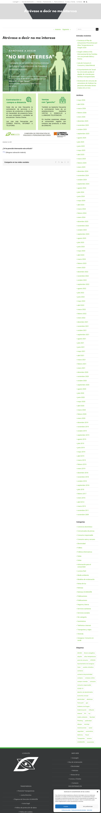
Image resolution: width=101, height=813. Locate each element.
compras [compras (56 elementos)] (80, 678)
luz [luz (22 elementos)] (89, 713)
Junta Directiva (26, 795)
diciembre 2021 (82, 322)
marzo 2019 (81, 460)
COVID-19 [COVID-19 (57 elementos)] (80, 688)
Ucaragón (75, 758)
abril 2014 (80, 502)
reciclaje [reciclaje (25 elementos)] (86, 724)
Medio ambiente (83, 575)
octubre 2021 (82, 330)
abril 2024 (80, 205)
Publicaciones (82, 596)
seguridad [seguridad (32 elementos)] (80, 731)
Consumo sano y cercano (86, 539)
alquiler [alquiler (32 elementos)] (79, 656)
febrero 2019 (81, 464)
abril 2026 (80, 104)
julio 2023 (80, 242)
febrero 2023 (81, 263)
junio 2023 (81, 247)
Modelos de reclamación (86, 579)
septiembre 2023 (83, 234)
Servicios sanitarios (84, 609)
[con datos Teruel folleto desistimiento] (37, 91)
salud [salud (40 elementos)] (90, 728)
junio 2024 (81, 196)
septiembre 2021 (83, 334)
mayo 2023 (81, 251)
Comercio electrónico (84, 527)
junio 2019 (81, 447)
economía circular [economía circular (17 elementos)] (82, 696)
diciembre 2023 (82, 221)
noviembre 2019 (83, 427)
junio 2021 (81, 347)
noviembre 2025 (83, 125)
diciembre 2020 (82, 372)
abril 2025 (80, 154)
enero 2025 (81, 167)
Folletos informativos (84, 552)
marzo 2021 (81, 360)
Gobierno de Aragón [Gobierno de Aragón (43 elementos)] (83, 706)
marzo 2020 (81, 410)
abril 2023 (80, 255)
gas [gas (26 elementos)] (87, 703)
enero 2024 (81, 217)
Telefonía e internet (84, 625)
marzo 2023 (81, 259)
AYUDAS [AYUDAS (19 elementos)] (92, 660)
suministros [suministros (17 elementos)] (89, 731)
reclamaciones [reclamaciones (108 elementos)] (81, 728)
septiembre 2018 (83, 485)
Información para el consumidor (84, 566)
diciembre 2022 (82, 272)
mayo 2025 (81, 150)
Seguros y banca (83, 604)
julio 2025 (80, 142)
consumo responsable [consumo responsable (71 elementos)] (84, 685)
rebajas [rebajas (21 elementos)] (79, 724)
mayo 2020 (81, 401)
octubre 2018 (82, 481)
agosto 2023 (81, 238)
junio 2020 (81, 397)
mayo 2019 (81, 452)
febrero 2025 (81, 163)
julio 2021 (80, 343)
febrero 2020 (81, 414)
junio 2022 (81, 297)
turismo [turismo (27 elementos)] (89, 738)
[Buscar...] (86, 29)
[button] (97, 792)
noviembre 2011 (83, 510)
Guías (79, 556)
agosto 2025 (81, 138)
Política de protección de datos (78, 810)
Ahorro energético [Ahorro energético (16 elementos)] (89, 653)
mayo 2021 (81, 351)
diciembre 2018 (82, 473)
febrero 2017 (81, 494)
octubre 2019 (82, 431)
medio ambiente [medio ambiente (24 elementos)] (82, 717)
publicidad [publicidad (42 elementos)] (88, 721)
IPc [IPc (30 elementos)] (85, 713)
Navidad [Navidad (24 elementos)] (92, 717)
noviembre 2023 (83, 226)
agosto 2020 (81, 389)
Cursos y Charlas (75, 779)
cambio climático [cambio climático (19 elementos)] (88, 667)
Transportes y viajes (84, 630)
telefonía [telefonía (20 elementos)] (80, 735)
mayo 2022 (81, 301)
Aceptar (66, 806)
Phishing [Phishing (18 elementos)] (80, 721)
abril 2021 (80, 355)
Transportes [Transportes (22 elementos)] (81, 738)
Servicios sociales (83, 613)
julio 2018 (80, 489)
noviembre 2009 (83, 514)
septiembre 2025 (83, 133)
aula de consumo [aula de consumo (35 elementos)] (82, 660)
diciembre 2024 (82, 171)
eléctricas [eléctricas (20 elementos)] (90, 699)
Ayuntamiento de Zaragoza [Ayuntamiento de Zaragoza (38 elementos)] (85, 664)
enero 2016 (81, 498)
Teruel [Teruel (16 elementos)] (87, 735)
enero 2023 (81, 267)
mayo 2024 (81, 200)
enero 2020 (81, 418)
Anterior (58, 29)
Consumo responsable (85, 535)
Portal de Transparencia (26, 791)
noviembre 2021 (83, 326)
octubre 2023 (82, 230)
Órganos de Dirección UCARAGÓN (26, 799)
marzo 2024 (81, 209)
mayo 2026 (81, 100)
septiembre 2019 (83, 435)
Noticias (80, 588)
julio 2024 (80, 192)
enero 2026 (81, 117)
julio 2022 (80, 293)
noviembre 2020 (83, 376)
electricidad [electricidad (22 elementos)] (80, 699)
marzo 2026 (81, 108)
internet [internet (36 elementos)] (79, 713)
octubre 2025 (82, 129)
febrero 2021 (81, 364)
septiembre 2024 (83, 184)
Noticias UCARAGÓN (84, 592)
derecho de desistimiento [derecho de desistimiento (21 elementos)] (85, 692)
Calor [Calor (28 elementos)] (79, 667)
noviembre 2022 (83, 276)
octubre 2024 (82, 180)
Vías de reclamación (75, 762)
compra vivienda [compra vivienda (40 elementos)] (82, 681)
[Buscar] (97, 29)
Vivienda (80, 634)
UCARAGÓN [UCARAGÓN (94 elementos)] (81, 742)
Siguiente (65, 29)
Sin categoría (82, 617)
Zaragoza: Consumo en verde (85, 639)
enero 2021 (81, 368)
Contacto (75, 783)
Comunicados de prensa (85, 531)
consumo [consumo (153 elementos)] (93, 681)
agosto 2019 (81, 439)
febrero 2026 (81, 113)
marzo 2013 (81, 506)
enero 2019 (81, 468)
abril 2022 (80, 305)
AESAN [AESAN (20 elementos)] (79, 653)
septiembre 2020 (83, 385)
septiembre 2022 (83, 284)
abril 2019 (80, 456)
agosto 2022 (81, 288)
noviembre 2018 (83, 477)
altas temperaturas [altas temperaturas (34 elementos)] (90, 656)
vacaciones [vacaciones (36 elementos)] (90, 742)
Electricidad (81, 543)
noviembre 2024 (83, 175)
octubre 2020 (82, 381)
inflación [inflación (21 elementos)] (91, 710)
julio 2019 (80, 443)
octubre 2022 (82, 280)
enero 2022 (81, 318)
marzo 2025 (81, 159)
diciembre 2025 (82, 121)
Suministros (81, 621)
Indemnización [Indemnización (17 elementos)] (81, 710)
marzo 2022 (81, 309)
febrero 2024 (81, 213)
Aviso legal (89, 810)
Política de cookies (66, 810)
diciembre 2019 (82, 422)
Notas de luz (81, 583)
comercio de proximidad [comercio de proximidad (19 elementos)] (84, 674)
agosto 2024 (81, 188)
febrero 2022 (81, 314)
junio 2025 (81, 146)
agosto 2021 (81, 339)
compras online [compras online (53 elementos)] (90, 678)
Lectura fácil (81, 571)
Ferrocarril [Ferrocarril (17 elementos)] (80, 703)
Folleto (79, 548)
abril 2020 (80, 406)
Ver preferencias (88, 806)
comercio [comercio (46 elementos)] (80, 671)
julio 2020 (80, 393)
